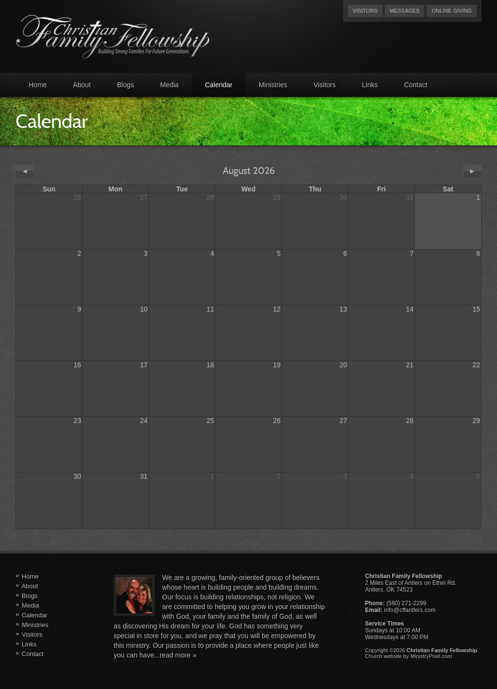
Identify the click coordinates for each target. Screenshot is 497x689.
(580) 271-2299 (406, 603)
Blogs (125, 85)
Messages (405, 11)
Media (169, 85)
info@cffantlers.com (409, 610)
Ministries (273, 85)
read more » (178, 655)
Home (38, 85)
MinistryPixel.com (431, 656)
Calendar (218, 85)
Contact (415, 85)
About (82, 85)
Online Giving (451, 11)
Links (370, 85)
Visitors (365, 11)
